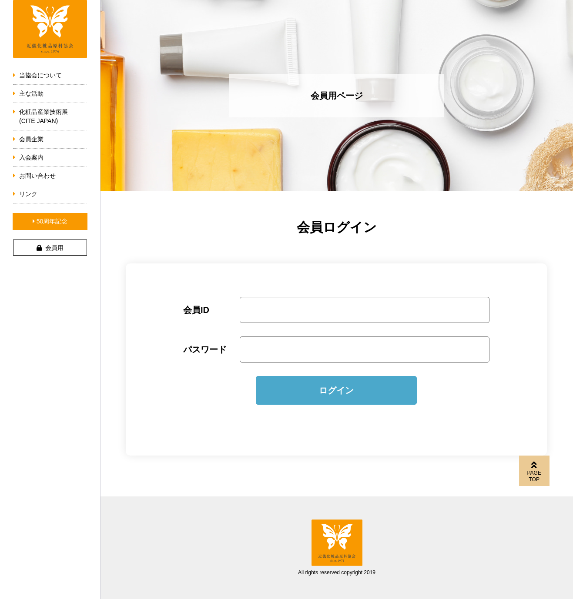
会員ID (196, 310)
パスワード (205, 349)
